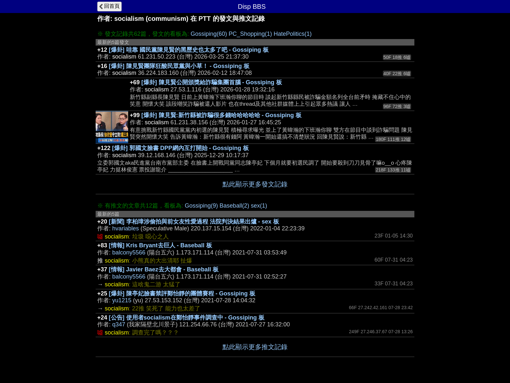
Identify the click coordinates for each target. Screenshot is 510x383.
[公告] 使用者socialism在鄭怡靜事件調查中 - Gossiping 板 (186, 317)
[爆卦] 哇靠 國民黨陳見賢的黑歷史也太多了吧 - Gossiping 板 (189, 50)
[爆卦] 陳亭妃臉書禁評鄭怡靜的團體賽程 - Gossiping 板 (182, 293)
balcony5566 (128, 252)
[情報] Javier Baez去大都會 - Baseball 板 (164, 269)
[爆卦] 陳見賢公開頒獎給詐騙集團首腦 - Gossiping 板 (211, 82)
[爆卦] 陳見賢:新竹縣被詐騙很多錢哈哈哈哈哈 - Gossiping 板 (221, 115)
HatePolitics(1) (293, 34)
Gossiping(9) (201, 205)
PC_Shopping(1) (250, 34)
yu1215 (121, 300)
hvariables (125, 228)
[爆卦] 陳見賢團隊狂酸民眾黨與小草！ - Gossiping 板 (179, 66)
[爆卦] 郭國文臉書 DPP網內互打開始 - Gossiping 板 (180, 148)
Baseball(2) (234, 205)
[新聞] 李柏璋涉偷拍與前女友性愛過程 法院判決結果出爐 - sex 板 (194, 221)
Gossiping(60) (209, 34)
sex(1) (259, 205)
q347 (118, 324)
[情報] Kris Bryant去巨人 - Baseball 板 (160, 245)
